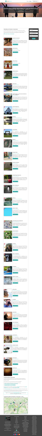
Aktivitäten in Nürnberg (34, 428)
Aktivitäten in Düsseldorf (34, 422)
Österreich (25, 417)
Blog (30, 1)
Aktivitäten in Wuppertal (34, 431)
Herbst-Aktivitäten (25, 430)
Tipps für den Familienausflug (25, 426)
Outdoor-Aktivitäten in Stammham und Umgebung (11, 383)
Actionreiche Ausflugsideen (25, 424)
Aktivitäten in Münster (34, 434)
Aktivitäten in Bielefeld (34, 432)
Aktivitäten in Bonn (34, 433)
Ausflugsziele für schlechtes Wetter (25, 423)
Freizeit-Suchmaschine (16, 392)
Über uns (16, 419)
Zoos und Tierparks (7, 389)
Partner (16, 418)
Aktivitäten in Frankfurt (34, 420)
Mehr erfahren (15, 44)
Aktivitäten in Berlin (34, 416)
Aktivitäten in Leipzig (34, 423)
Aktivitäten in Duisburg (34, 429)
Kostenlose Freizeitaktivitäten (25, 422)
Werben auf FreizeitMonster (16, 427)
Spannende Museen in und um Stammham (10, 385)
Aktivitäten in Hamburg (34, 417)
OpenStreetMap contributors (25, 413)
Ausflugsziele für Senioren (25, 425)
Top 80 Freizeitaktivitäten (25, 427)
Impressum (16, 420)
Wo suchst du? (31, 32)
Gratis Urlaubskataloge (16, 416)
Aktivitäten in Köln (34, 419)
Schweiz (25, 418)
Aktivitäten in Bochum (34, 430)
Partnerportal (16, 428)
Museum (18, 386)
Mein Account (35, 1)
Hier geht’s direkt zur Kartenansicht (9, 33)
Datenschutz (16, 421)
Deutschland (25, 416)
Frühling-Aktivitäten (25, 428)
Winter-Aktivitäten (25, 431)
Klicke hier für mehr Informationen (7, 430)
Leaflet (21, 413)
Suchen (34, 38)
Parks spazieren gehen (16, 387)
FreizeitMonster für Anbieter (16, 426)
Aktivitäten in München (34, 418)
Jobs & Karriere (16, 422)
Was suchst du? (31, 29)
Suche (28, 1)
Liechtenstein (25, 419)
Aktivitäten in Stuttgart (34, 421)
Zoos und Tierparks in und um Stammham (9, 384)
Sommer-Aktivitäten (25, 429)
